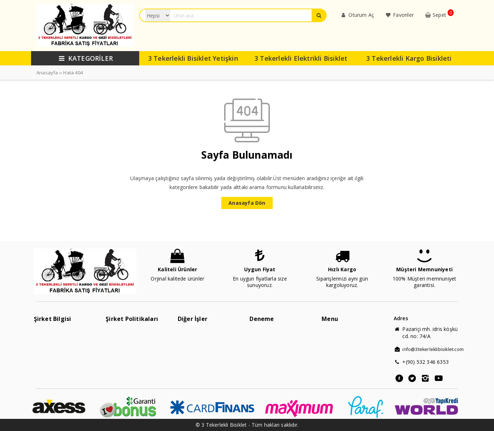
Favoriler (399, 14)
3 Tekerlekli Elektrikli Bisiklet (300, 58)
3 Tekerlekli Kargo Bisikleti (409, 58)
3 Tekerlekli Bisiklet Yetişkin (193, 58)
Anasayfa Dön (246, 202)
